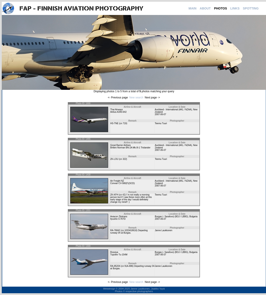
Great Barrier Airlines (120, 145)
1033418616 (130, 230)
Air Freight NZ (117, 181)
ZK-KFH (114, 195)
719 (124, 123)
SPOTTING (251, 8)
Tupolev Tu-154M (118, 254)
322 (124, 159)
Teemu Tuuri (161, 123)
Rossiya (114, 252)
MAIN (192, 8)
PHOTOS (220, 8)
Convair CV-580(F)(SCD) (122, 183)
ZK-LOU (114, 159)
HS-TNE (114, 123)
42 (123, 195)
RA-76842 (115, 230)
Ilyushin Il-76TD (118, 219)
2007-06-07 (160, 114)
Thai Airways (116, 109)
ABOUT (205, 8)
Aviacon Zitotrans (118, 216)
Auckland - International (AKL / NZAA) (173, 109)
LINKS (235, 8)
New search (136, 97)
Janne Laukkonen (163, 230)
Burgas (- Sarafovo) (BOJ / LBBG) (171, 216)
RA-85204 (115, 266)
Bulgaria (193, 216)
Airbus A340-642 (118, 112)
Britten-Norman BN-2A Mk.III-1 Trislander (130, 147)
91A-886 (128, 266)
